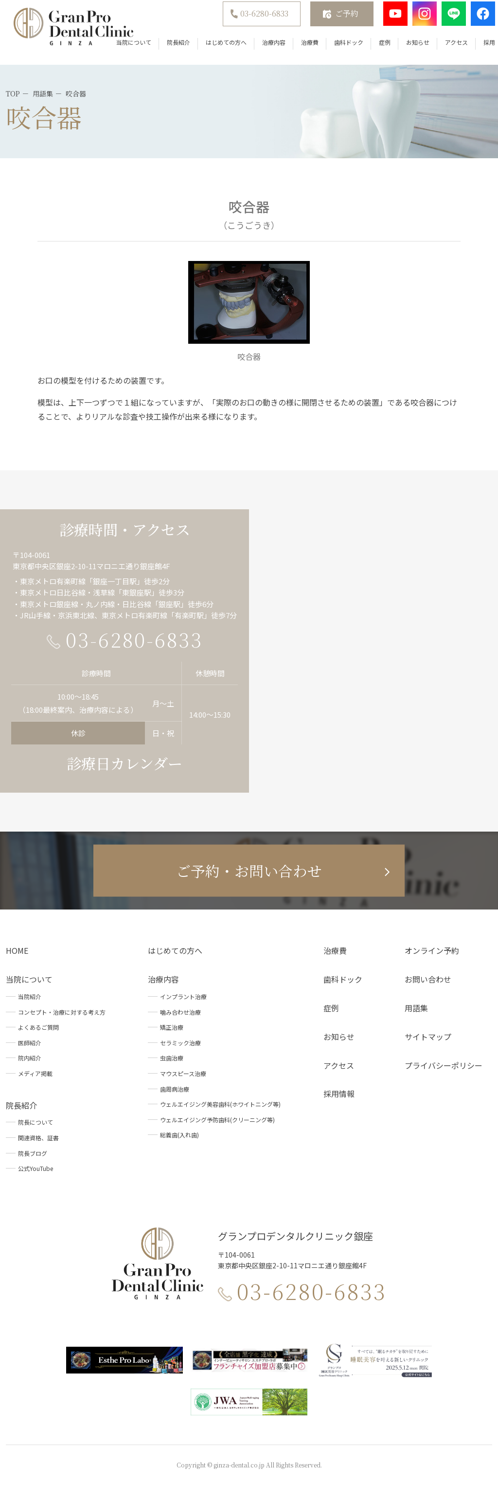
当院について (121, 48)
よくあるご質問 (38, 1027)
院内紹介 (29, 1058)
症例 (372, 48)
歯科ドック (336, 48)
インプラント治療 (183, 996)
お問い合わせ (428, 979)
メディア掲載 (35, 1073)
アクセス (443, 48)
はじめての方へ (213, 48)
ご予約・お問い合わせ (249, 870)
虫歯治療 (171, 1058)
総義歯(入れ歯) (179, 1135)
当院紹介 (29, 996)
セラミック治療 (180, 1043)
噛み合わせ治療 (180, 1012)
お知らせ (405, 48)
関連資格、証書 (38, 1137)
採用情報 (339, 1093)
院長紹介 (166, 48)
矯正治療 (171, 1027)
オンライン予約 (432, 950)
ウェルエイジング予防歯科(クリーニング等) (217, 1119)
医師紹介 (29, 1043)
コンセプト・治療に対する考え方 (62, 1012)
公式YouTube (35, 1168)
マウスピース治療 (183, 1073)
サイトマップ (428, 1036)
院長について (35, 1122)
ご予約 (334, 19)
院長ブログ (32, 1153)
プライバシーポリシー (443, 1065)
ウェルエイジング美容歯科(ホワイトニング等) (220, 1104)
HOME (17, 950)
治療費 (297, 48)
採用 (476, 48)
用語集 (416, 1008)
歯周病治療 (174, 1089)
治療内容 (261, 48)
